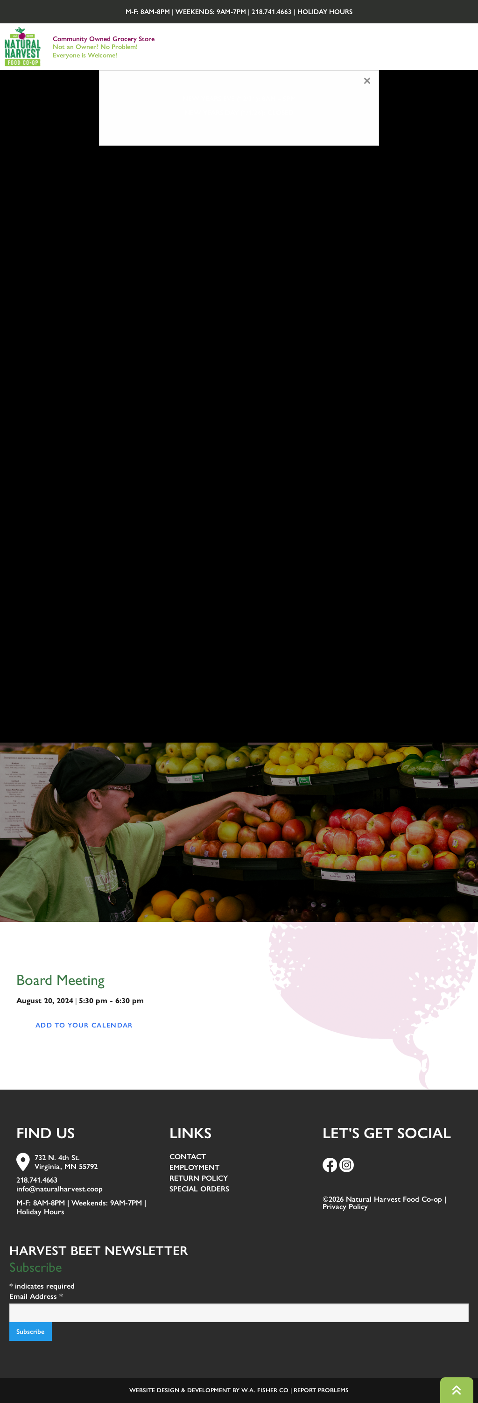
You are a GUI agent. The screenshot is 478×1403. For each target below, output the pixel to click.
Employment (194, 1168)
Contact (187, 1157)
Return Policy (198, 1179)
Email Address (36, 1296)
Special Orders (199, 1189)
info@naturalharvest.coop (59, 1188)
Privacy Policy (345, 1206)
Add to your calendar (84, 1025)
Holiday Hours (324, 11)
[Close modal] (367, 81)
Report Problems (321, 1390)
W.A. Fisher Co (264, 1390)
